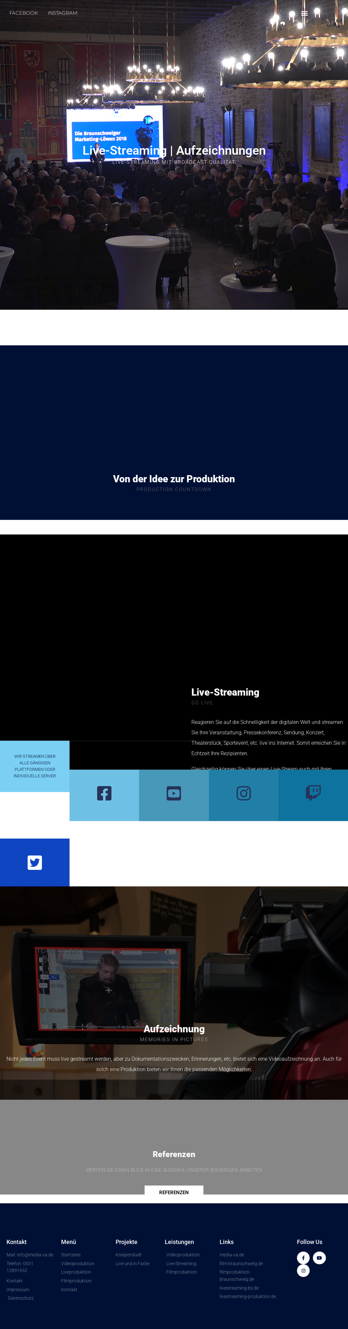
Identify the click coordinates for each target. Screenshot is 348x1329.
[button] (304, 13)
